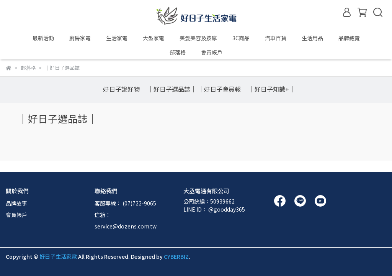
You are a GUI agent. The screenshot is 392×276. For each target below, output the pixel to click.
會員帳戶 (16, 215)
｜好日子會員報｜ (222, 89)
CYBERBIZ (176, 256)
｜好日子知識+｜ (271, 89)
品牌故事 (16, 203)
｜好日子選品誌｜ (171, 89)
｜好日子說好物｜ (121, 89)
